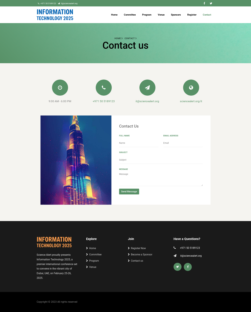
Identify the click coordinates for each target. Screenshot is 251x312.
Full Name (124, 136)
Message (123, 169)
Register (191, 14)
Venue (161, 14)
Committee (130, 14)
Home (114, 14)
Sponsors (176, 14)
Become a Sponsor (140, 254)
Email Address (170, 136)
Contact (207, 14)
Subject (123, 152)
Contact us (135, 260)
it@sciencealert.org (67, 3)
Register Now (137, 248)
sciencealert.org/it (191, 101)
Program (146, 14)
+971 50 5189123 (47, 3)
